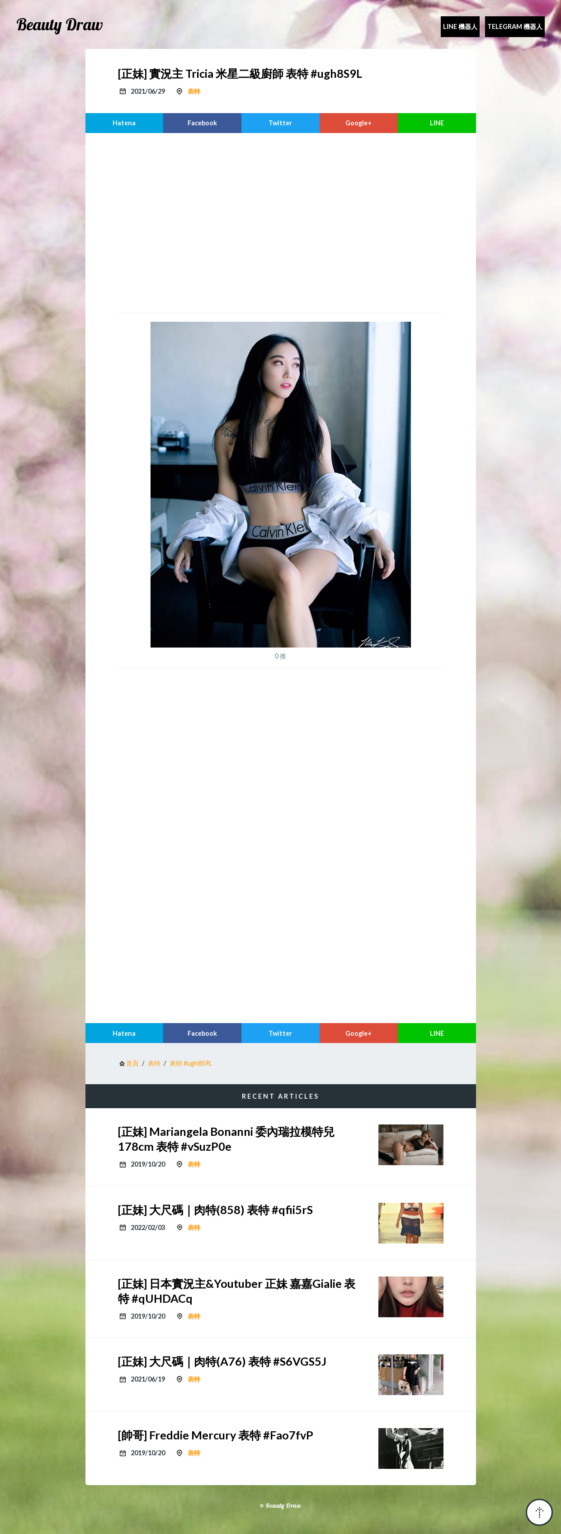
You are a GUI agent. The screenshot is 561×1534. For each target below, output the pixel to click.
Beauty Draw (59, 24)
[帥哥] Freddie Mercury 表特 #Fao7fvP (215, 1435)
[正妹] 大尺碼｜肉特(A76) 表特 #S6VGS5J (222, 1361)
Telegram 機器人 (514, 26)
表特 (194, 91)
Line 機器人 (460, 26)
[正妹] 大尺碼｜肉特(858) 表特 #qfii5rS (215, 1209)
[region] (280, 221)
